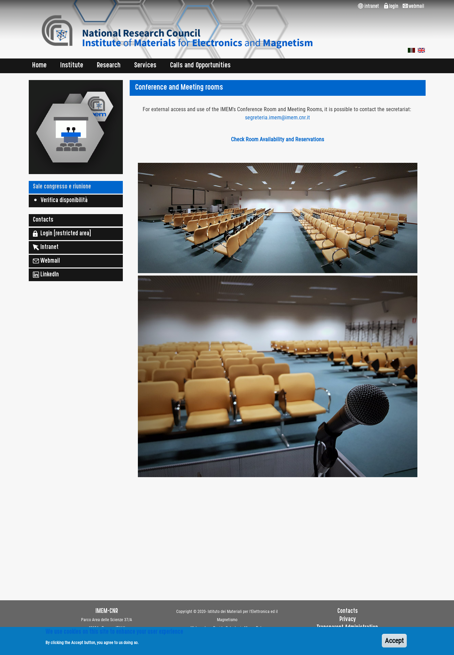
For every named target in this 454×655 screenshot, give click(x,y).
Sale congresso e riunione (62, 187)
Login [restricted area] (62, 234)
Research (108, 66)
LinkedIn (46, 275)
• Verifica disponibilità (60, 201)
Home (39, 66)
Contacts (43, 220)
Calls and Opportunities (200, 66)
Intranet (46, 247)
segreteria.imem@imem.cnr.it (277, 117)
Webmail (46, 261)
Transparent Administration (347, 628)
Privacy (347, 620)
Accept (394, 643)
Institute (71, 66)
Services (145, 66)
